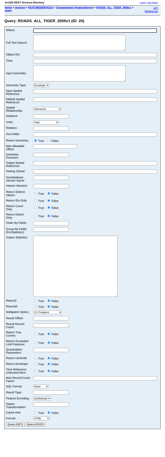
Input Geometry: (16, 77)
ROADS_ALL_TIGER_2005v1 (113, 7)
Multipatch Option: (17, 330)
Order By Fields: (16, 228)
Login (143, 2)
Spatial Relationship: (14, 115)
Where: (10, 30)
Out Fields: (13, 140)
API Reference (151, 10)
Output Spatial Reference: (15, 170)
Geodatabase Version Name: (15, 185)
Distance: (12, 121)
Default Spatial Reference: (15, 107)
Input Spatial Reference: (14, 98)
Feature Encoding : (18, 416)
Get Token (153, 2)
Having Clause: (16, 177)
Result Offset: (14, 336)
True (40, 146)
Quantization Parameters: (14, 369)
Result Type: (14, 410)
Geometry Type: (16, 91)
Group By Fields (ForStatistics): (16, 236)
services (20, 7)
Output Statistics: (17, 243)
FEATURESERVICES (40, 7)
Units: (9, 128)
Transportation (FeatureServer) (75, 7)
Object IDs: (13, 57)
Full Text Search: (16, 44)
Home (8, 7)
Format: (11, 436)
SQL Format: (14, 404)
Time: (9, 63)
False (52, 146)
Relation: (11, 133)
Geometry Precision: (12, 162)
